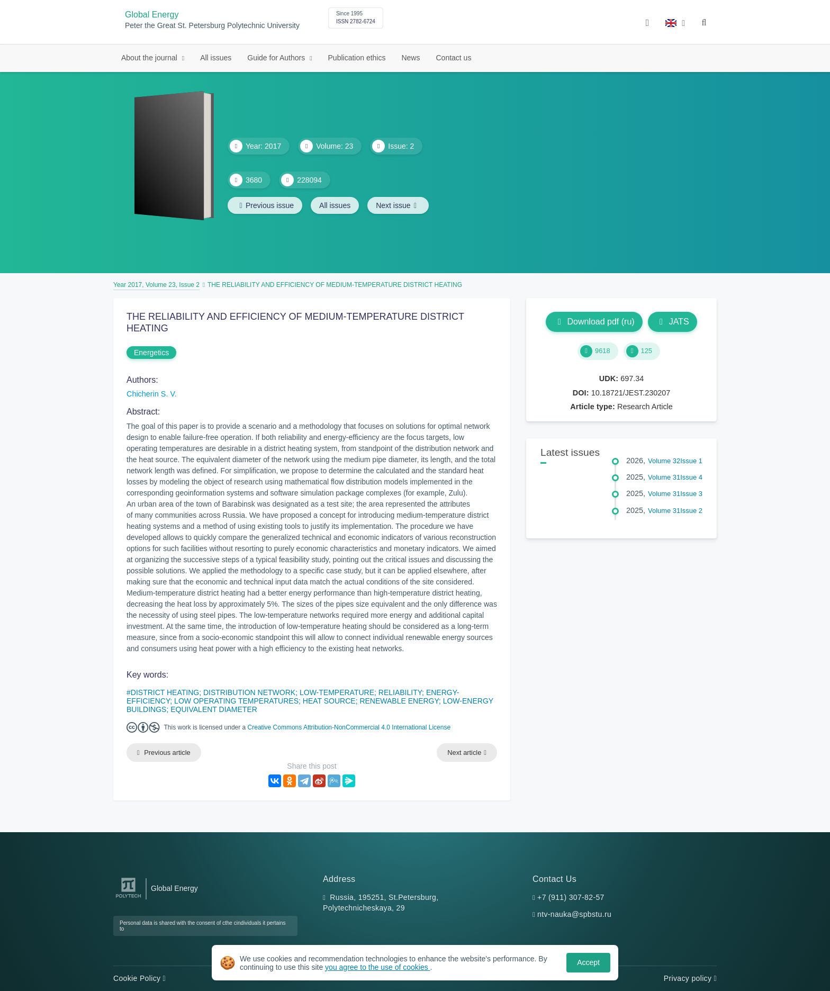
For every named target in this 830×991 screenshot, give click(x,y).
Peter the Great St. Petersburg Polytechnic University (212, 26)
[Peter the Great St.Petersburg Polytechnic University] (128, 898)
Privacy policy (690, 978)
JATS (672, 321)
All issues (215, 57)
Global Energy (151, 14)
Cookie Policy (139, 978)
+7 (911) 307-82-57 (571, 897)
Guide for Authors (277, 57)
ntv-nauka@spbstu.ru (574, 914)
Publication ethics (357, 57)
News (410, 57)
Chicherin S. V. (152, 394)
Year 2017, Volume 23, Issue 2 (156, 285)
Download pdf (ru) (594, 321)
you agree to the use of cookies (377, 967)
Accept (588, 962)
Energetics (151, 352)
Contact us (453, 57)
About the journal (150, 57)
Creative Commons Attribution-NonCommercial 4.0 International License (349, 727)
